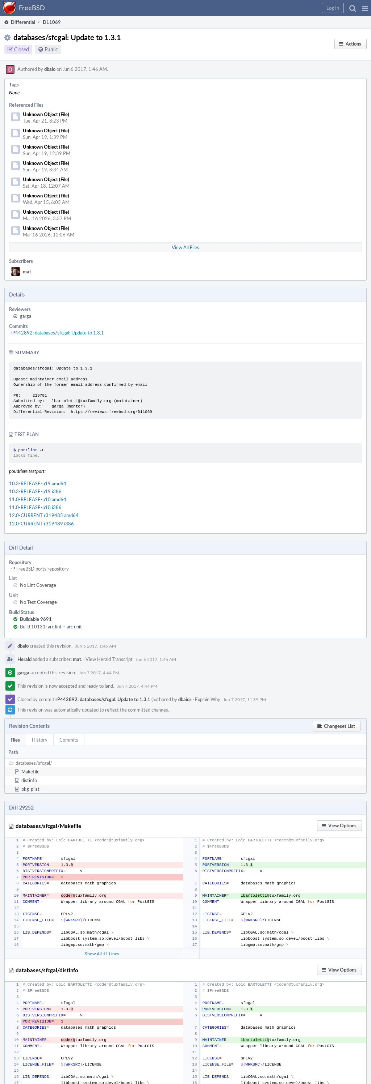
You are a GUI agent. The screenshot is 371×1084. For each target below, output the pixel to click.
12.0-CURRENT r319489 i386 (41, 523)
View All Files (185, 247)
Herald (24, 659)
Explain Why (207, 699)
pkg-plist (30, 789)
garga (25, 316)
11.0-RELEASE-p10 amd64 (37, 499)
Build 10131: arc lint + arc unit (51, 626)
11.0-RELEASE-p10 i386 (35, 507)
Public (51, 49)
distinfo (29, 780)
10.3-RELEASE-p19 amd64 (37, 483)
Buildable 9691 (36, 619)
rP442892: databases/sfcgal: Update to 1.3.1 (57, 332)
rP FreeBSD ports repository (40, 569)
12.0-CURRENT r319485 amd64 (44, 515)
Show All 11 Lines (102, 953)
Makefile (30, 771)
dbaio (49, 69)
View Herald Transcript (109, 659)
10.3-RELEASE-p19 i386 (35, 491)
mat (27, 271)
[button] (365, 8)
